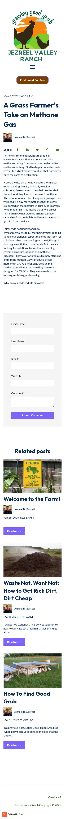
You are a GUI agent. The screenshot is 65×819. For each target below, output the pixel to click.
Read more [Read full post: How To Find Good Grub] (14, 745)
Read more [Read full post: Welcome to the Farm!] (14, 531)
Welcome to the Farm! (31, 498)
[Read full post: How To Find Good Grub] (32, 670)
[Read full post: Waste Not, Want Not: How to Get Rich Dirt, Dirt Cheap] (32, 560)
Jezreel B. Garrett (24, 137)
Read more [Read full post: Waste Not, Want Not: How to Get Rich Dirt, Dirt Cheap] (14, 641)
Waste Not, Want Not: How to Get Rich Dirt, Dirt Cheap (31, 590)
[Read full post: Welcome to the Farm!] (32, 476)
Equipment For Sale (32, 80)
